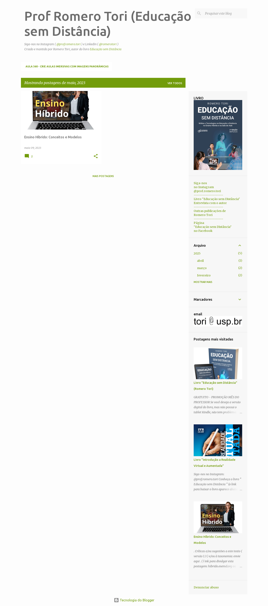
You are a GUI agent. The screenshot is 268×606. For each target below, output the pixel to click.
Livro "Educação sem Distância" (217, 199)
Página (199, 223)
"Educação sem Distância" (213, 227)
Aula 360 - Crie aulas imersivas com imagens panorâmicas (67, 66)
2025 (197, 253)
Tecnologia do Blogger (134, 600)
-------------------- (208, 195)
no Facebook (203, 231)
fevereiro (204, 275)
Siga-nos (200, 183)
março (202, 268)
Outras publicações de (210, 211)
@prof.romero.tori (69, 44)
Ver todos (175, 83)
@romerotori (108, 44)
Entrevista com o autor (210, 203)
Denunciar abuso (206, 587)
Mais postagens (103, 176)
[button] (95, 156)
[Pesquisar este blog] (225, 13)
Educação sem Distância (105, 49)
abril (200, 261)
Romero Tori (203, 215)
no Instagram (204, 187)
